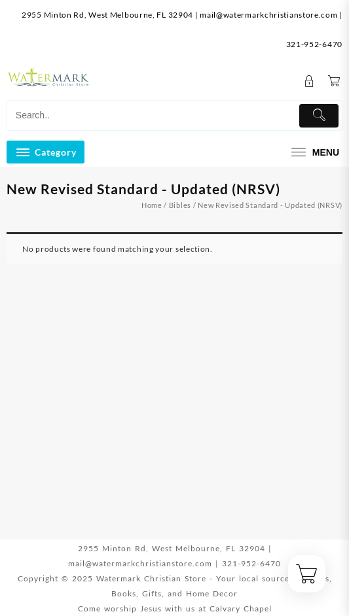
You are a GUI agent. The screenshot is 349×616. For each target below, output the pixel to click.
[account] (309, 81)
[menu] (313, 152)
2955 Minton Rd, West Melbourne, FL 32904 (107, 15)
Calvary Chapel (241, 608)
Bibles (180, 205)
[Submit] (319, 116)
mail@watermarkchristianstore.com (268, 15)
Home (151, 205)
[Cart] (334, 81)
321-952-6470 (314, 44)
